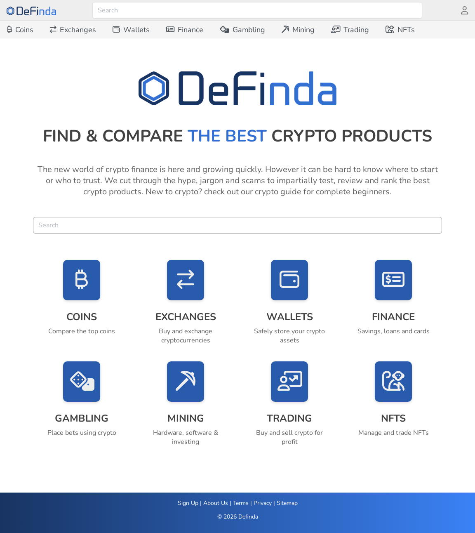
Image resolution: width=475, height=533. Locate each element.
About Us (215, 503)
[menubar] (211, 29)
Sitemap (287, 503)
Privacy (263, 503)
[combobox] (257, 10)
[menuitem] (20, 29)
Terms (241, 503)
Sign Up (188, 503)
